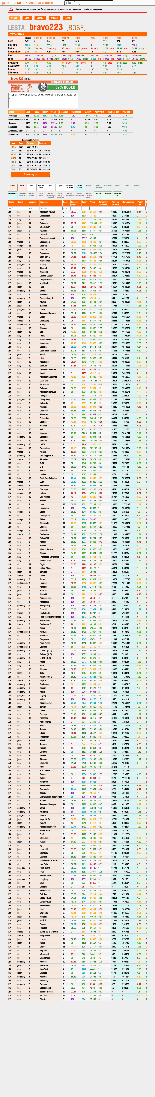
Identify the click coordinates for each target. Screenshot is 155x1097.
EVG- (13, 169)
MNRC (13, 158)
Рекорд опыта (31, 194)
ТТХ (25, 2)
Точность (117, 185)
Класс (13, 185)
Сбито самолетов (98, 186)
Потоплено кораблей (69, 186)
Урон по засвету (79, 186)
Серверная (47, 2)
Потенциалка (12, 193)
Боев (31, 185)
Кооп (67, 17)
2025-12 (38, 37)
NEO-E (13, 161)
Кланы (32, 2)
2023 (105, 37)
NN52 (13, 154)
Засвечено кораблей (22, 194)
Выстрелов (107, 185)
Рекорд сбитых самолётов (60, 195)
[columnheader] (16, 112)
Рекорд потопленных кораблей (51, 195)
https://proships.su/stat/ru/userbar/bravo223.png (43, 100)
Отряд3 (54, 17)
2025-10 (65, 37)
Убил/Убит (98, 193)
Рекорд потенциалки (70, 194)
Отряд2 (40, 17)
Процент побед (41, 186)
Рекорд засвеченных (79, 194)
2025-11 (51, 37)
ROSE (13, 146)
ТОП (38, 2)
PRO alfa (108, 193)
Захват (127, 185)
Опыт (50, 185)
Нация (22, 185)
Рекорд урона (41, 194)
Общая (14, 17)
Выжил (88, 185)
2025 (77, 37)
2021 (134, 37)
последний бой (117, 194)
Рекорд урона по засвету (89, 195)
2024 (93, 37)
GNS (13, 150)
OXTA (13, 165)
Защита (136, 185)
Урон (60, 185)
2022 (119, 37)
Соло (27, 17)
